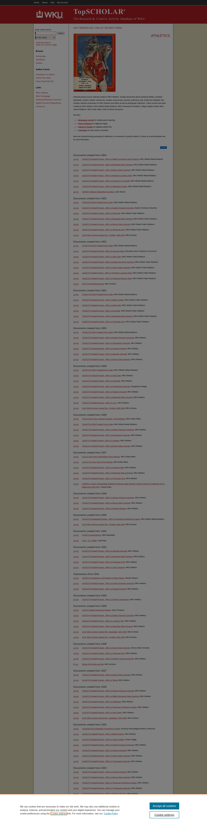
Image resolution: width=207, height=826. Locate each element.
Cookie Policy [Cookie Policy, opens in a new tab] (111, 813)
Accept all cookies (164, 806)
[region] (103, 810)
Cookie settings (59, 813)
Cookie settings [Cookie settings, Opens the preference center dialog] (164, 814)
